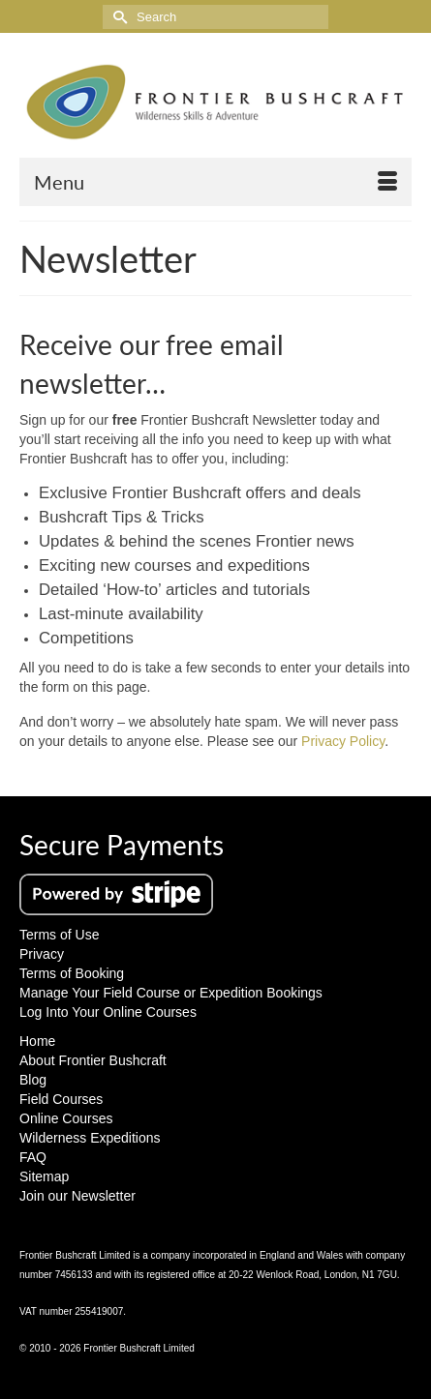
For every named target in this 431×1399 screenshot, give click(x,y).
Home (37, 1041)
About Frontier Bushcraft (93, 1060)
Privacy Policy (343, 741)
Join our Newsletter (77, 1196)
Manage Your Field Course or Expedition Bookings (171, 992)
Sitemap (44, 1176)
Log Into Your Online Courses (108, 1012)
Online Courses (66, 1118)
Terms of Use (59, 934)
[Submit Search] (117, 17)
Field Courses (61, 1099)
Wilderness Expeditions (90, 1138)
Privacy (41, 954)
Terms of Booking (71, 973)
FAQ (32, 1157)
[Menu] (215, 182)
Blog (32, 1079)
